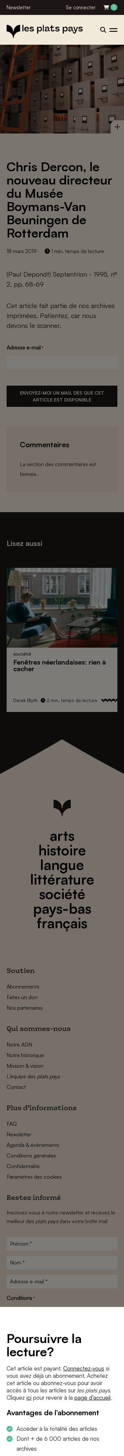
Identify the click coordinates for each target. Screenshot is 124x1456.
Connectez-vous (83, 1368)
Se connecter (81, 7)
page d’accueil (92, 1397)
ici (28, 1397)
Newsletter (19, 7)
